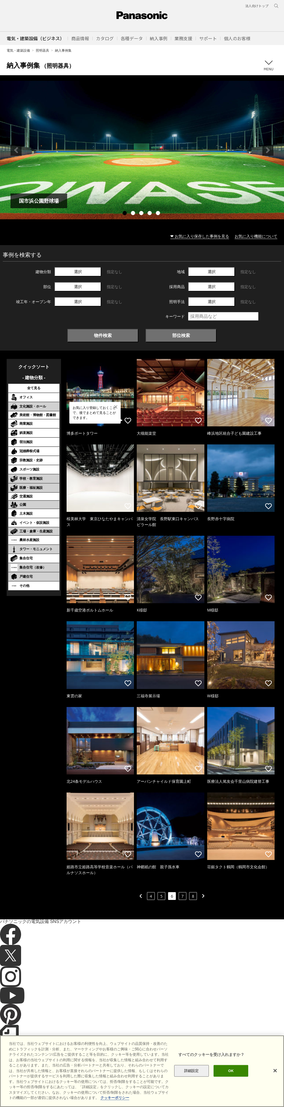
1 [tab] (125, 214)
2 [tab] (133, 214)
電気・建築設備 (18, 50)
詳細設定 (191, 1077)
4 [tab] (150, 214)
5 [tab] (158, 214)
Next (267, 150)
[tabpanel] (142, 150)
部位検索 (181, 335)
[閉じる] (275, 1077)
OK (231, 1077)
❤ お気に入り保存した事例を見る (199, 236)
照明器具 (42, 50)
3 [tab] (142, 214)
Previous (16, 150)
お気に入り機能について (256, 236)
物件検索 (103, 335)
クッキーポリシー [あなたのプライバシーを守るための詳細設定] (114, 1105)
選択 (78, 271)
